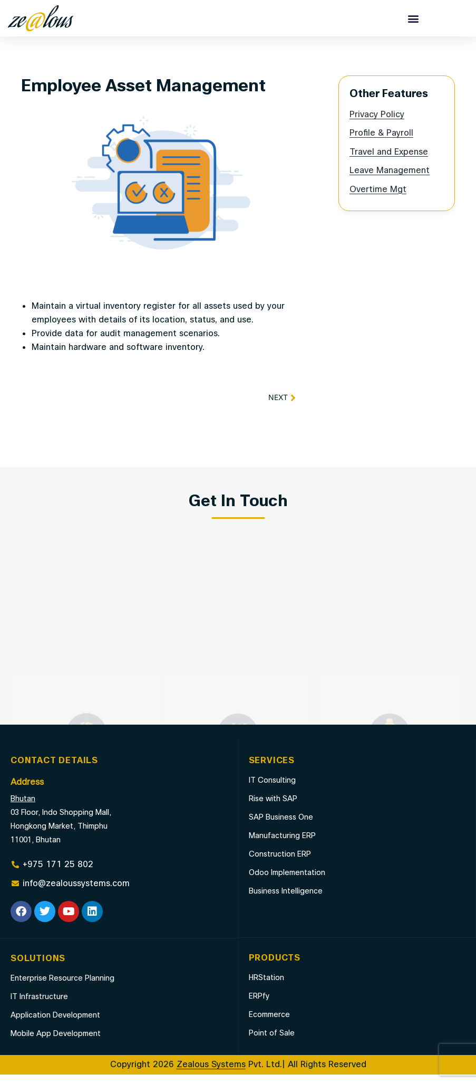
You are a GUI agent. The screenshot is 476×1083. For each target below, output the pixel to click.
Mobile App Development (56, 1042)
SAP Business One (281, 826)
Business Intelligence (286, 900)
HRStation (266, 986)
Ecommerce (269, 1023)
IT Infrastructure (39, 1005)
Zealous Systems (211, 1073)
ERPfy (259, 1005)
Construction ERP (280, 863)
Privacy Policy (376, 123)
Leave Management (389, 179)
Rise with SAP (273, 807)
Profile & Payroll (381, 141)
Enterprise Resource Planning (62, 987)
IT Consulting (272, 789)
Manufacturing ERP (282, 844)
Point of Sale (272, 1042)
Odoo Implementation (287, 881)
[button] (413, 18)
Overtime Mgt (377, 198)
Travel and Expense (388, 160)
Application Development (55, 1024)
